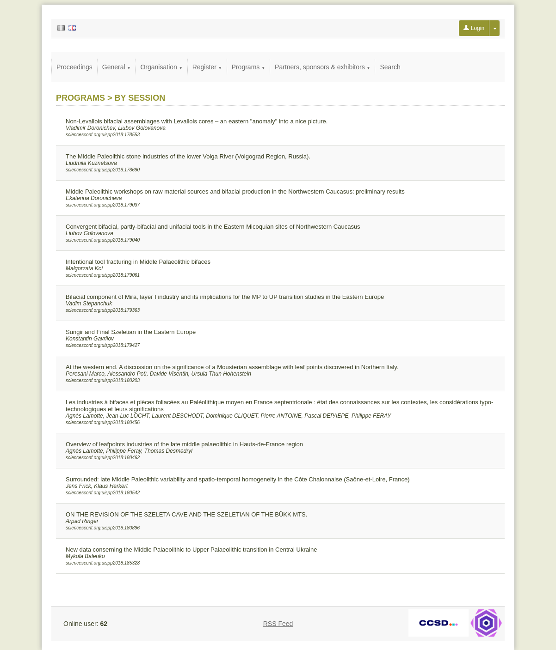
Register (207, 67)
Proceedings (74, 67)
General (116, 67)
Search (390, 67)
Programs (249, 67)
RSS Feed (278, 623)
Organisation (161, 67)
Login (473, 28)
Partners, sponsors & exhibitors (322, 67)
